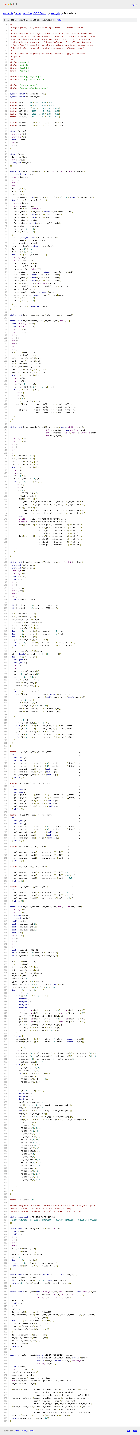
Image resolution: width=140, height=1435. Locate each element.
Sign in (134, 4)
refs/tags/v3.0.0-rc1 (34, 13)
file (59, 20)
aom (18, 13)
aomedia (8, 13)
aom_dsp (56, 13)
